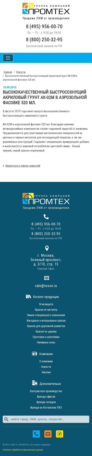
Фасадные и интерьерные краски (46, 320)
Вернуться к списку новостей (22, 166)
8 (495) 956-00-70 (44, 26)
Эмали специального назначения (46, 315)
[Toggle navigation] (8, 57)
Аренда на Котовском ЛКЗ (46, 407)
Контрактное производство (46, 391)
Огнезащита (46, 304)
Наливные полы (46, 342)
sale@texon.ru (46, 286)
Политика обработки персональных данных (23, 450)
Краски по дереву (46, 331)
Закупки (46, 372)
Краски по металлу (46, 309)
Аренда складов (46, 402)
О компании (46, 361)
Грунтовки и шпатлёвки (46, 337)
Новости (46, 367)
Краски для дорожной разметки (46, 326)
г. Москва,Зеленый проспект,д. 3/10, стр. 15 (45, 259)
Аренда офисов (46, 396)
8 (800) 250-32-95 (44, 40)
